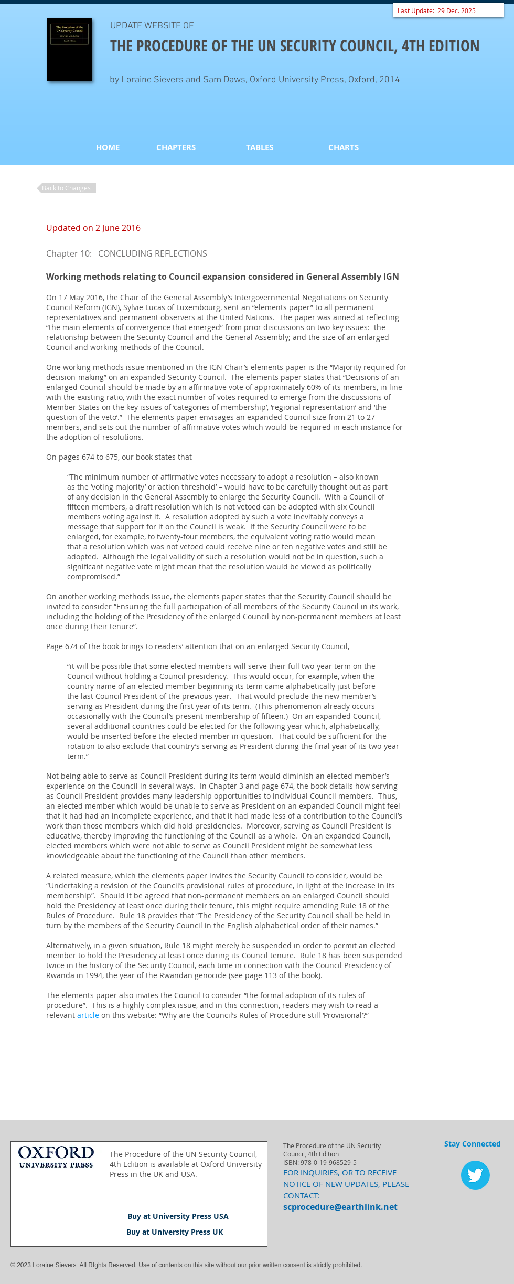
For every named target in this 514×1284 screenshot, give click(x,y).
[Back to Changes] (66, 188)
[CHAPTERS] (176, 147)
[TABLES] (259, 147)
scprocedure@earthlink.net (340, 1207)
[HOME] (107, 147)
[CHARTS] (343, 147)
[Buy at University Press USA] (178, 1216)
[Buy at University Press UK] (174, 1232)
